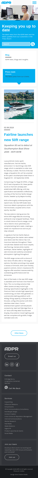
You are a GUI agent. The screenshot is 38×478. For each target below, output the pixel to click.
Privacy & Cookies (19, 471)
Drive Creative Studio (21, 474)
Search (33, 44)
